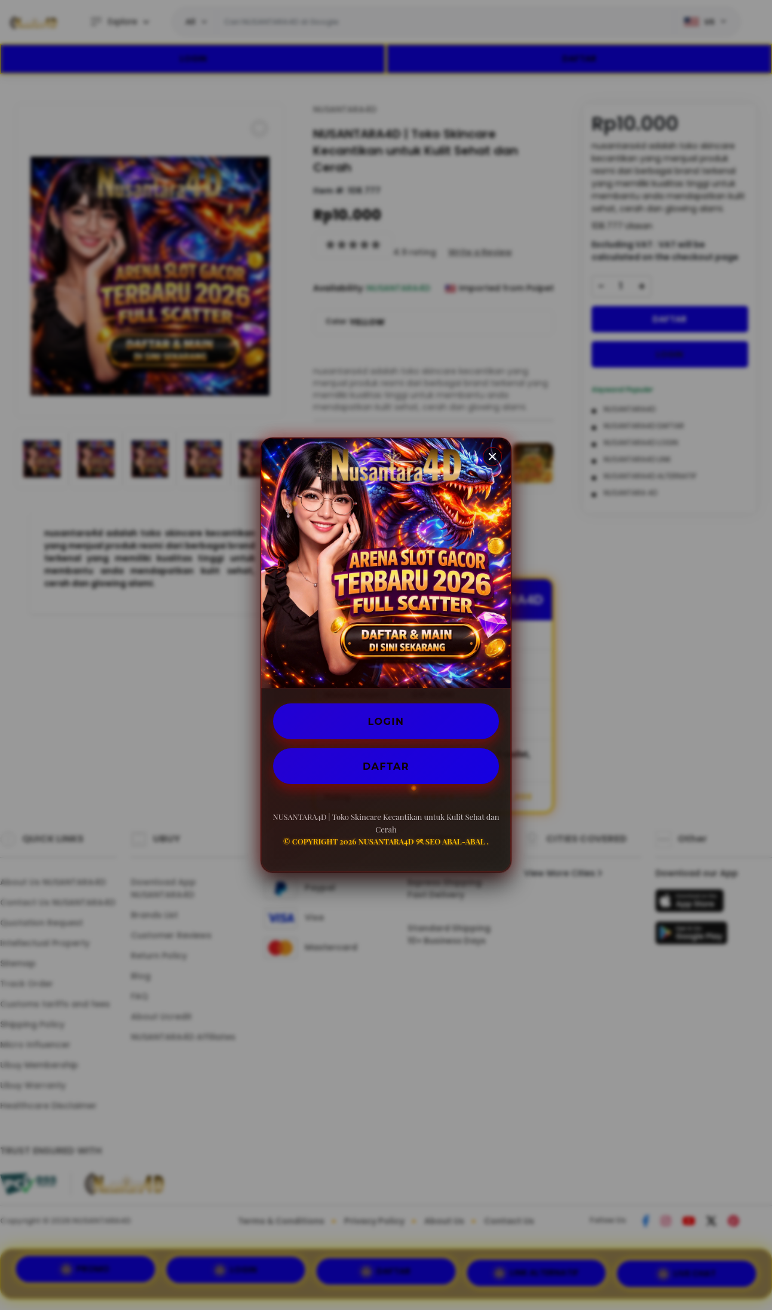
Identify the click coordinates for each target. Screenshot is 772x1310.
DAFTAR (386, 766)
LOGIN (386, 721)
